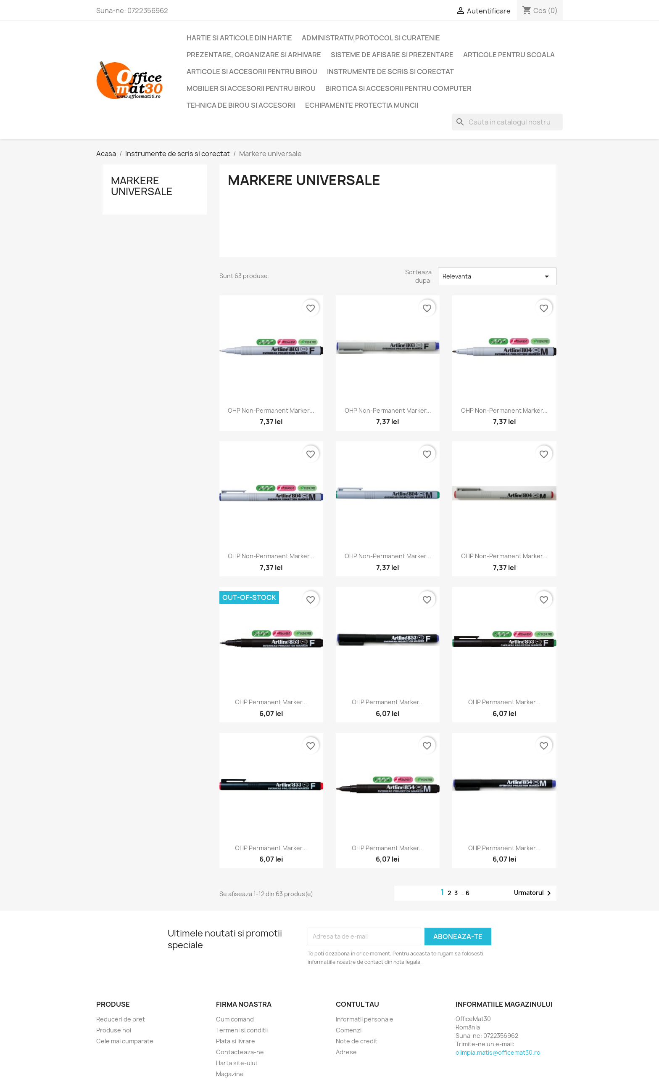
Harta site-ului (236, 1063)
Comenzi (348, 1030)
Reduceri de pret (120, 1019)
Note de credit (356, 1041)
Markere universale (142, 186)
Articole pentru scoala (509, 54)
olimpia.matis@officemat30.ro (498, 1052)
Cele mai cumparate (124, 1041)
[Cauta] (507, 122)
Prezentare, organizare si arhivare (254, 54)
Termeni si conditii (242, 1030)
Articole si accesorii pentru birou (252, 71)
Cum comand (235, 1019)
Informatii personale (364, 1019)
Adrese (346, 1052)
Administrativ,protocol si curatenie (371, 37)
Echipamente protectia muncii (361, 105)
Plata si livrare (235, 1041)
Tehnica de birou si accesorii (241, 105)
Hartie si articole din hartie (239, 37)
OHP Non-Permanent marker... (271, 410)
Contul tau (357, 1004)
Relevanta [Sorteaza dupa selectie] (497, 276)
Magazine (230, 1074)
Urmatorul (534, 893)
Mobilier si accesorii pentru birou (251, 88)
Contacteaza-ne (240, 1052)
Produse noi (113, 1030)
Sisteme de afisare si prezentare (392, 54)
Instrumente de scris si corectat (390, 71)
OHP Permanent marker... (271, 702)
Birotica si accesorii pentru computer (398, 88)
